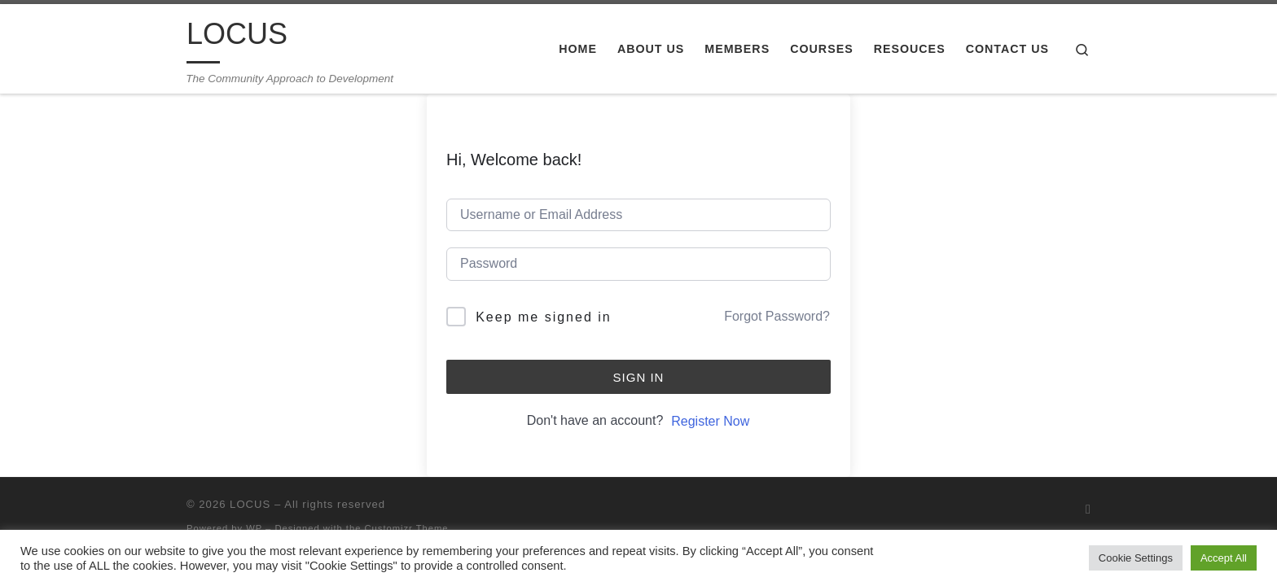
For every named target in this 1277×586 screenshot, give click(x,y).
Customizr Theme (407, 528)
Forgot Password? (777, 316)
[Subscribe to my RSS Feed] (1088, 509)
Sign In (639, 377)
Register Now (710, 421)
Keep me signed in (544, 317)
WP (254, 528)
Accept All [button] (1223, 558)
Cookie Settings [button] (1136, 558)
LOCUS (250, 504)
